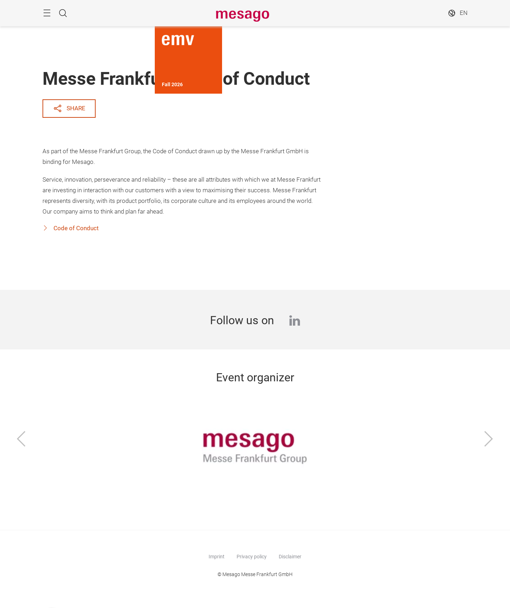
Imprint (217, 556)
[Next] (489, 439)
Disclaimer (290, 556)
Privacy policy (252, 556)
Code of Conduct (75, 228)
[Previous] (21, 439)
